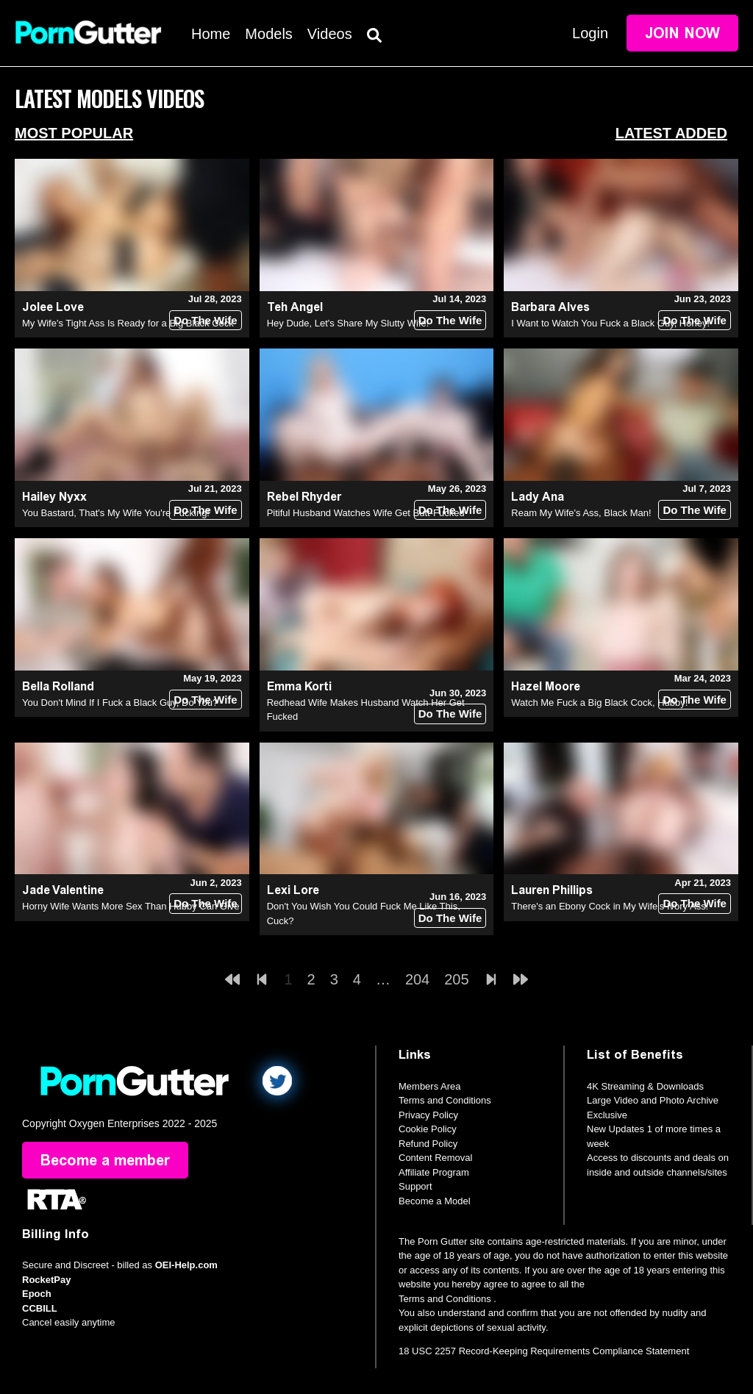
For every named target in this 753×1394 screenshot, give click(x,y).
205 (456, 979)
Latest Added (671, 133)
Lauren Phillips (552, 890)
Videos (329, 34)
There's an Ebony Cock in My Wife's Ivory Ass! (609, 906)
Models (268, 34)
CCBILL (39, 1308)
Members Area (430, 1086)
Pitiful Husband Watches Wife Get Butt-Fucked (366, 512)
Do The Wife (206, 320)
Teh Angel (295, 307)
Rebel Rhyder (304, 497)
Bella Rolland (58, 686)
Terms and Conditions (445, 1100)
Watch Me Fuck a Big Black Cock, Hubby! (599, 702)
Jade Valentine (63, 890)
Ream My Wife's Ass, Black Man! (581, 512)
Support (415, 1186)
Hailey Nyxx (54, 497)
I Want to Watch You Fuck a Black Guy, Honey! (610, 323)
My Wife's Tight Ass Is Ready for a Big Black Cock (128, 323)
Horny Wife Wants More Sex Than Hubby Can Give (131, 906)
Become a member (105, 1160)
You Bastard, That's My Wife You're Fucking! (116, 512)
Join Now (682, 33)
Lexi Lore (293, 890)
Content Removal (435, 1157)
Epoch (36, 1293)
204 (417, 979)
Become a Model (435, 1201)
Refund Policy (428, 1143)
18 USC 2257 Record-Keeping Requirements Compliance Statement (544, 1351)
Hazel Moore (545, 686)
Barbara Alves (550, 307)
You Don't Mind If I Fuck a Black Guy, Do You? (120, 702)
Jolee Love (53, 307)
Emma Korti (299, 686)
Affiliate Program (434, 1172)
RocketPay (46, 1279)
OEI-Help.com (186, 1264)
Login (590, 33)
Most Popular (74, 133)
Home (210, 34)
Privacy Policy (428, 1114)
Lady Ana (537, 497)
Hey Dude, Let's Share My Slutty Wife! (348, 323)
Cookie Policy (428, 1128)
